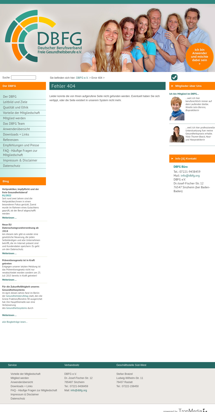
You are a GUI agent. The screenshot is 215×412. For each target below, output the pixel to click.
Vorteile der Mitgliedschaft (21, 113)
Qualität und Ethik (15, 107)
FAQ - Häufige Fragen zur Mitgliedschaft (20, 153)
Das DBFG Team (14, 123)
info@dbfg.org (190, 175)
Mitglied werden (14, 118)
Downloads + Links (16, 134)
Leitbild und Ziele (15, 102)
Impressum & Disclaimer (20, 160)
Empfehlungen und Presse (21, 145)
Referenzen (10, 140)
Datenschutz (11, 166)
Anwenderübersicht (174, 77)
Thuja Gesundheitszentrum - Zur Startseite (35, 20)
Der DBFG (9, 96)
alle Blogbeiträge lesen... (15, 321)
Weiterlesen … (9, 217)
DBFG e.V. (82, 77)
